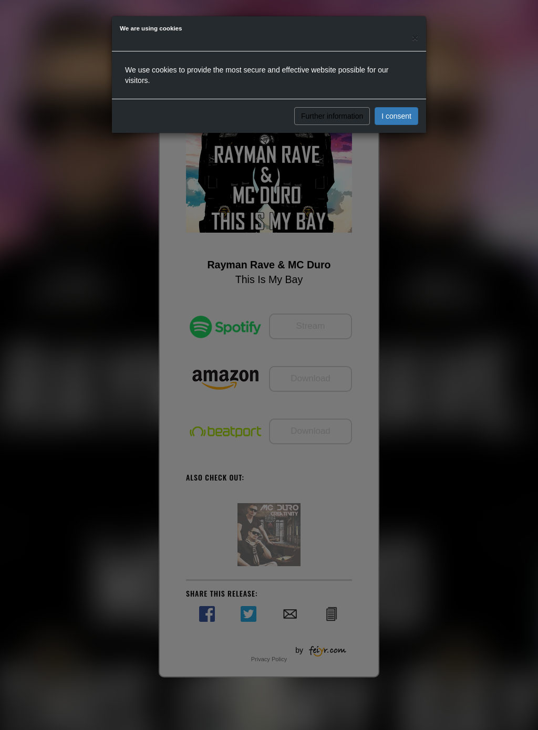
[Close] (415, 37)
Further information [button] (332, 116)
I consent (396, 116)
